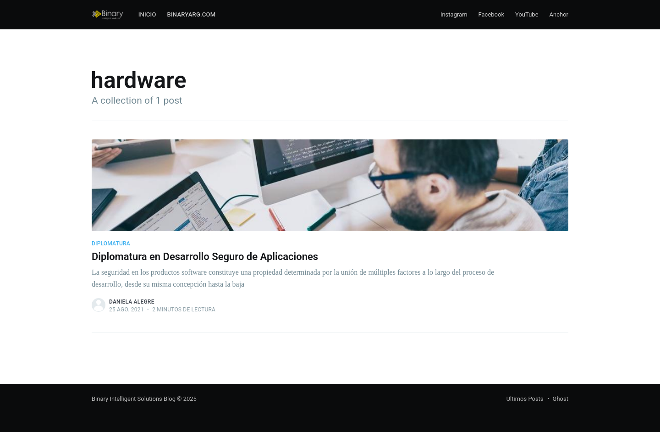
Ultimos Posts (525, 398)
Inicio (147, 14)
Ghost (560, 398)
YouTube (527, 14)
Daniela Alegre (131, 302)
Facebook (491, 14)
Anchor (559, 14)
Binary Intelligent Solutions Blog (134, 398)
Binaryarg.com (191, 14)
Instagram (454, 14)
